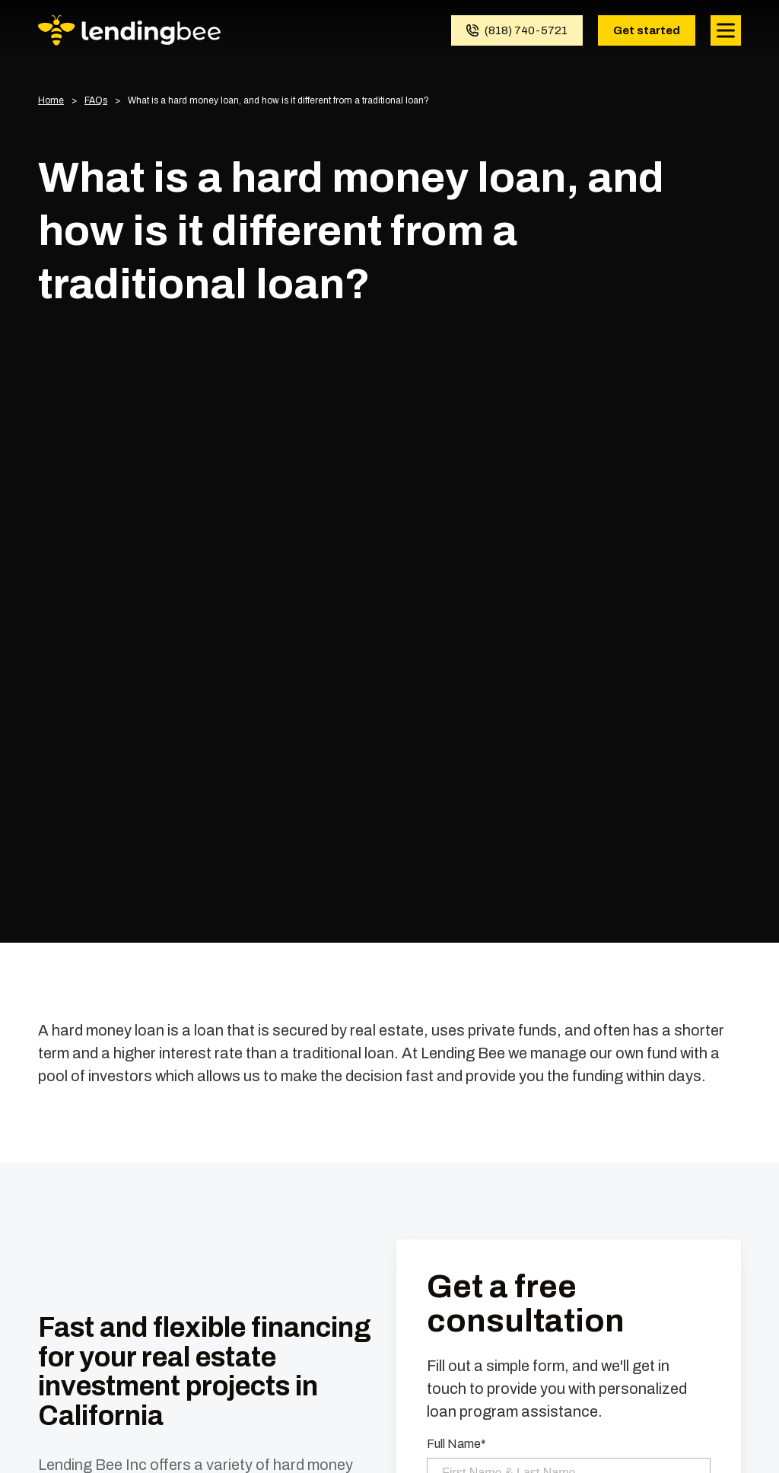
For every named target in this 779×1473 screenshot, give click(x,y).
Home (51, 101)
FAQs (95, 101)
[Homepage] (129, 30)
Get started (646, 30)
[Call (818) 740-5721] (517, 30)
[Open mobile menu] (726, 30)
